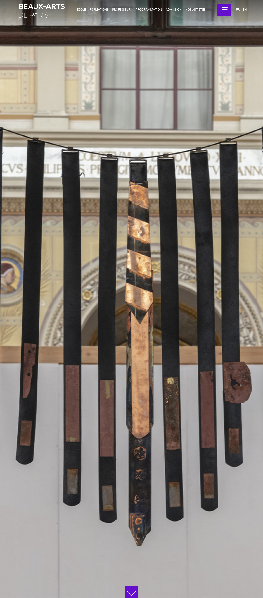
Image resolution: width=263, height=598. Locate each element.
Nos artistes (195, 9)
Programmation (149, 9)
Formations (98, 9)
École (81, 9)
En (245, 9)
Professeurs (122, 9)
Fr (238, 9)
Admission (174, 9)
